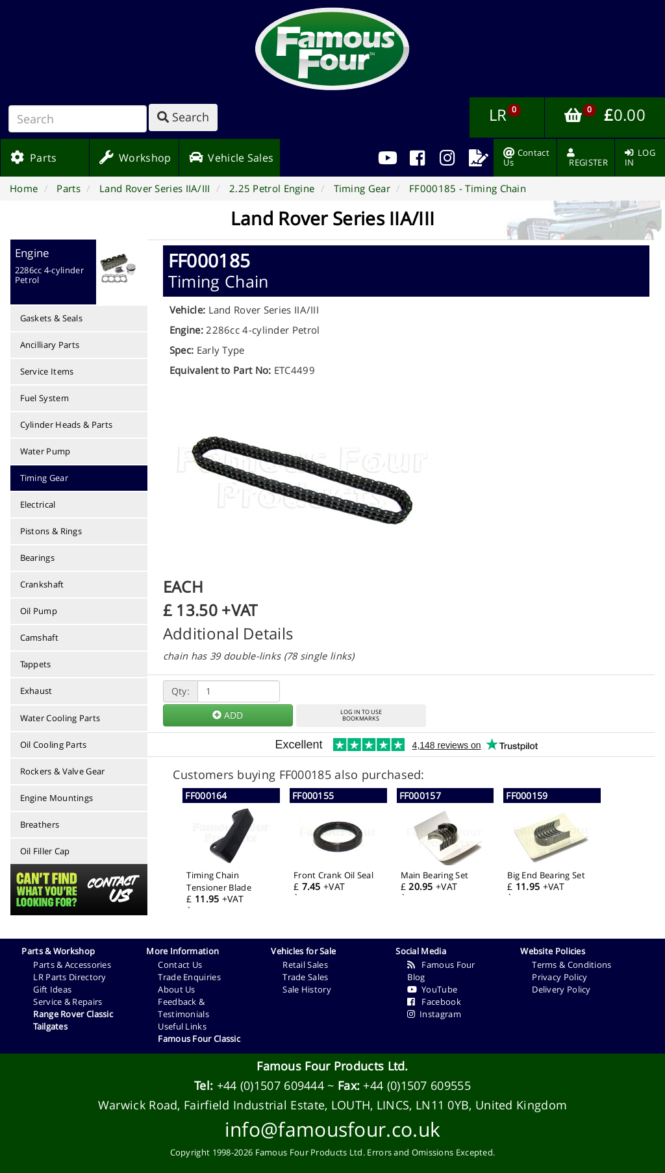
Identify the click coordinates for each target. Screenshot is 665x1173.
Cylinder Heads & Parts (66, 424)
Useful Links (182, 1026)
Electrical (38, 504)
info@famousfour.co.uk (332, 1129)
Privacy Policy (559, 977)
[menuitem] (417, 158)
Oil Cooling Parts (53, 744)
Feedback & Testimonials (183, 1008)
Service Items (47, 371)
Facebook (434, 1001)
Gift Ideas (52, 989)
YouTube (432, 989)
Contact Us (180, 964)
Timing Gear (44, 478)
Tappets (35, 664)
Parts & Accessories (72, 964)
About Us (176, 989)
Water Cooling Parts (60, 718)
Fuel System (44, 398)
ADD (227, 715)
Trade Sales (305, 977)
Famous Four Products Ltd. (332, 1066)
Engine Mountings (57, 798)
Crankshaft (42, 584)
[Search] (77, 118)
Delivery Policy (561, 989)
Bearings (37, 557)
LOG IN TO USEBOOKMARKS (361, 715)
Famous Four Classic (199, 1038)
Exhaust (36, 691)
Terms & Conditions (571, 964)
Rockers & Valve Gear (62, 771)
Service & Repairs (67, 1001)
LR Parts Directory (69, 977)
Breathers (40, 824)
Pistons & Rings (51, 531)
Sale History (306, 989)
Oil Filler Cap (45, 851)
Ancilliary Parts (50, 345)
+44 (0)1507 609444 (270, 1085)
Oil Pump (38, 611)
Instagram (434, 1014)
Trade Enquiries (189, 977)
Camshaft (39, 637)
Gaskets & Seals (51, 318)
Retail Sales (305, 964)
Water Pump (45, 451)
